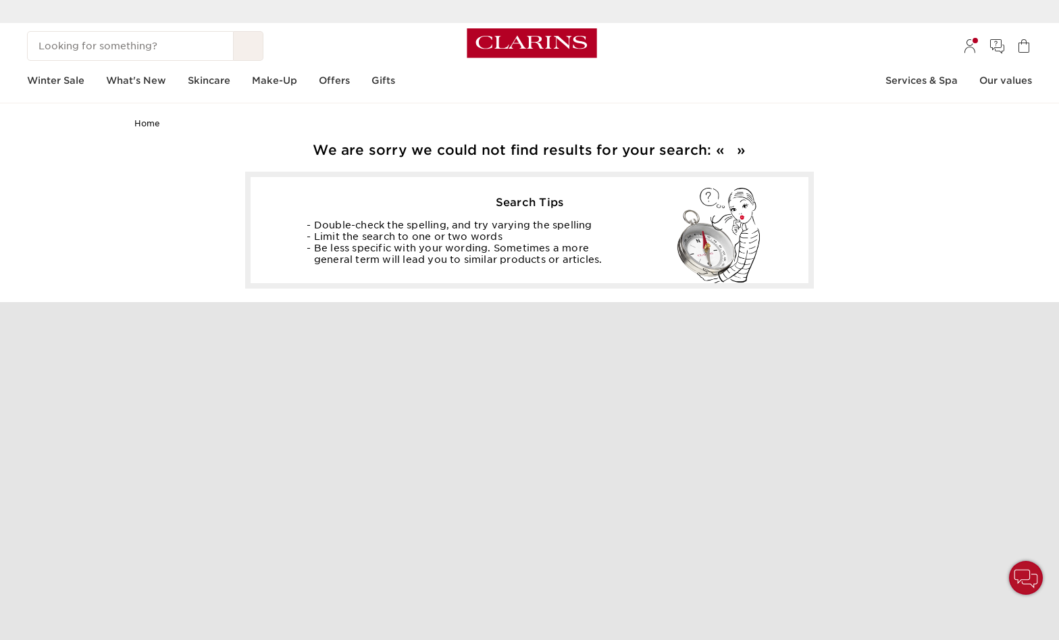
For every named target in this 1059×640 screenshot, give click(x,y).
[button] (1026, 578)
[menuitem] (970, 46)
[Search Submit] (248, 46)
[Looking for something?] (130, 46)
